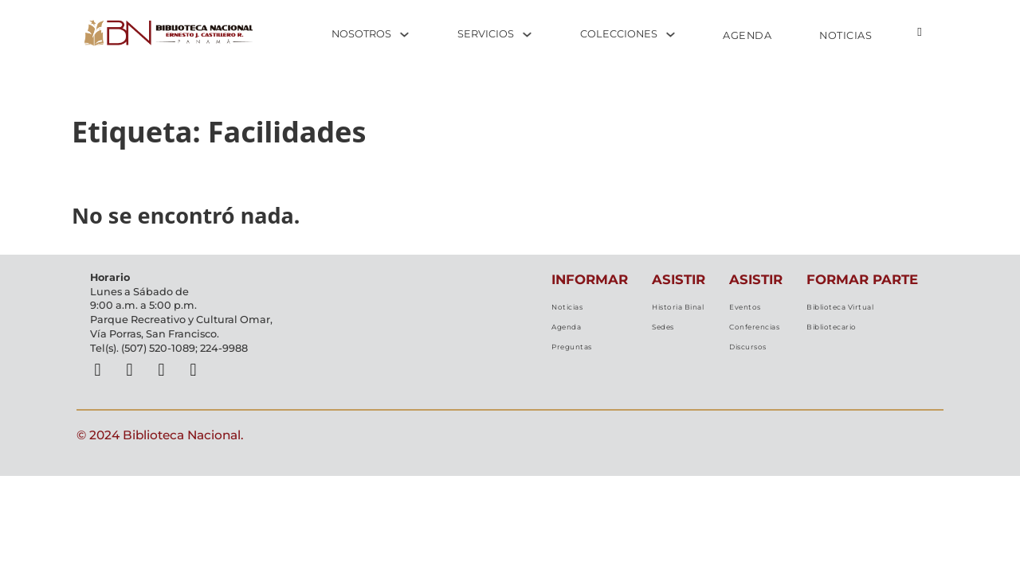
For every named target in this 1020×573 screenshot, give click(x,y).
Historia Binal (670, 310)
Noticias (554, 310)
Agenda (555, 335)
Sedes (650, 335)
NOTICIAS (845, 35)
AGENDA (747, 35)
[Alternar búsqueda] (920, 33)
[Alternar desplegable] (404, 34)
